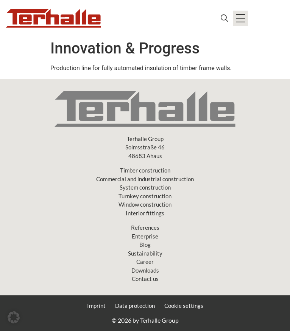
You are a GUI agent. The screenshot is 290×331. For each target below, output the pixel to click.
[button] (13, 317)
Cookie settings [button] (183, 305)
